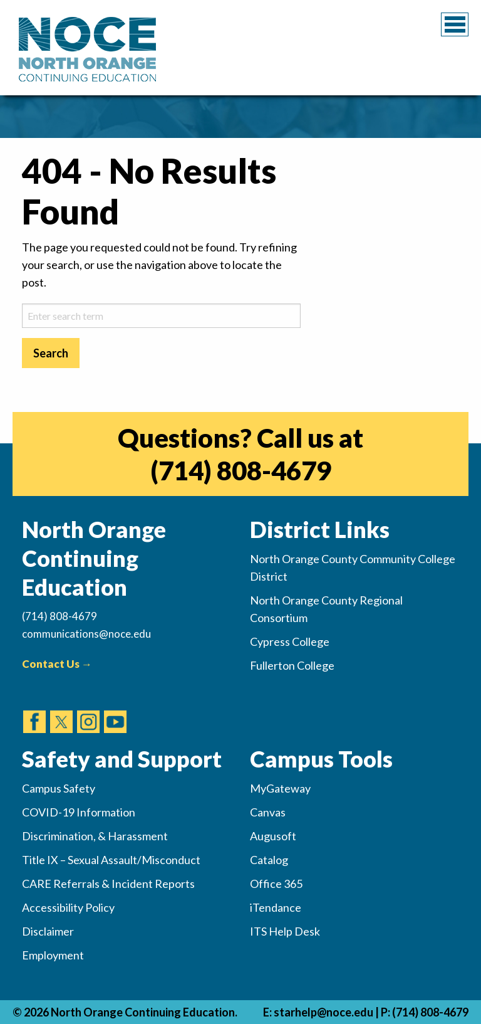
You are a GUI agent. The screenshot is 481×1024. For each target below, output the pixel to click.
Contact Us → (57, 663)
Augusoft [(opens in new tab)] (273, 836)
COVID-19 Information (78, 812)
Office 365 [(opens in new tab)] (276, 883)
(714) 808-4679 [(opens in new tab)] (240, 470)
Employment (53, 955)
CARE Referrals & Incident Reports (108, 883)
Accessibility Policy (68, 907)
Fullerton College (292, 665)
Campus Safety (58, 788)
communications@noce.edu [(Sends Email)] (86, 633)
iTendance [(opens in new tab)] (275, 907)
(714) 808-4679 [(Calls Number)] (59, 616)
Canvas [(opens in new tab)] (268, 812)
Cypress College (289, 641)
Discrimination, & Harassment (95, 836)
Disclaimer (48, 931)
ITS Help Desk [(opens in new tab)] (285, 931)
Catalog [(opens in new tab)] (269, 860)
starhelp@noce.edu (323, 1012)
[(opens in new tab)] (34, 709)
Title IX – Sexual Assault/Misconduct (111, 860)
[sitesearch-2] (161, 316)
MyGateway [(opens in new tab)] (280, 788)
